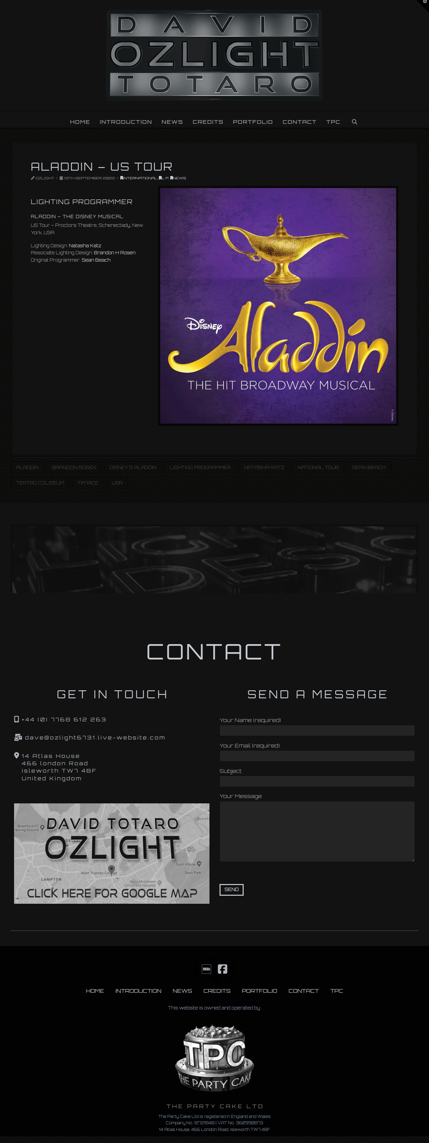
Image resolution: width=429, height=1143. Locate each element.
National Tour (318, 467)
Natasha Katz (85, 245)
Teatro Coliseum (40, 483)
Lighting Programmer (200, 467)
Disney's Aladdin (133, 467)
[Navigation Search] (354, 119)
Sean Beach (96, 260)
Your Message (317, 800)
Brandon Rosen (74, 467)
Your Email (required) (317, 751)
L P (163, 178)
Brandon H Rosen (114, 252)
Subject (317, 777)
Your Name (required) (317, 726)
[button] (422, 6)
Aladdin (27, 467)
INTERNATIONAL (138, 178)
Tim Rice (87, 483)
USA (117, 483)
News (178, 178)
